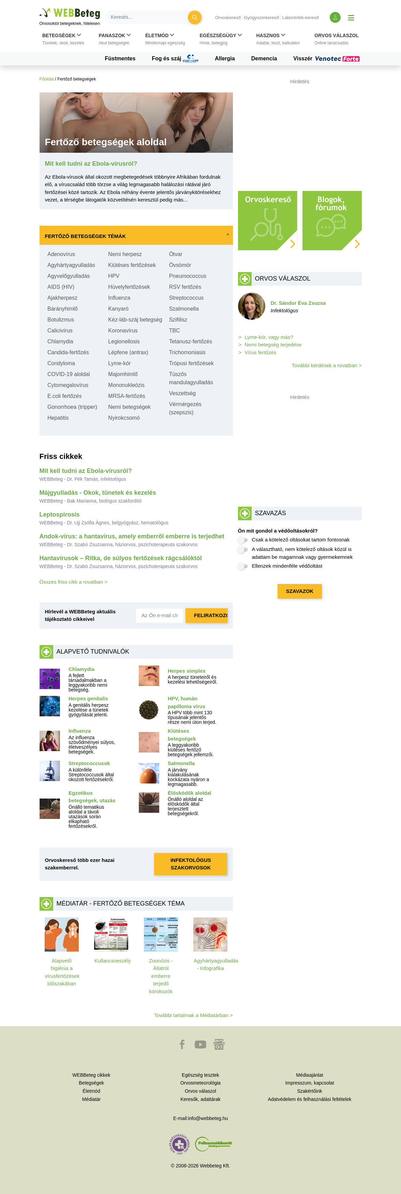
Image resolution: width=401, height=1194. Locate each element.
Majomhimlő (122, 374)
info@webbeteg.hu (208, 1118)
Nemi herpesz (125, 254)
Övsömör (180, 265)
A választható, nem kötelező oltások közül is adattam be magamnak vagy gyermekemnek (302, 553)
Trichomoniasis (187, 352)
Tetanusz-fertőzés (190, 341)
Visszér (327, 59)
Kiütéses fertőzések (132, 265)
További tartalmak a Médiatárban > (193, 1015)
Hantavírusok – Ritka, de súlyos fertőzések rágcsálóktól (121, 558)
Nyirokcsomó (123, 418)
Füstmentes (120, 58)
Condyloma (61, 363)
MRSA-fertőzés (126, 396)
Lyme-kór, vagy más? (269, 337)
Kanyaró (118, 309)
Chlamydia (60, 341)
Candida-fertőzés (68, 352)
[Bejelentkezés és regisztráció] (335, 17)
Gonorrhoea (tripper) (72, 407)
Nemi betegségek (129, 407)
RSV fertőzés (185, 287)
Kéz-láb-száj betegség (135, 320)
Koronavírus (122, 330)
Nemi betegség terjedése (273, 344)
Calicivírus (60, 330)
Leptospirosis (60, 514)
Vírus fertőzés (261, 352)
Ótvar (175, 254)
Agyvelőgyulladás (68, 276)
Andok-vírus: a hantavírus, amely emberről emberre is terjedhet (132, 536)
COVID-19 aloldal (68, 374)
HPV (113, 276)
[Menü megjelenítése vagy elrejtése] (351, 17)
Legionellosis (124, 341)
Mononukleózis (126, 385)
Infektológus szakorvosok (190, 864)
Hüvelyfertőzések (129, 287)
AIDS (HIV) (60, 287)
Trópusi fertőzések (191, 363)
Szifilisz (178, 320)
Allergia (225, 58)
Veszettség (182, 393)
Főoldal (47, 78)
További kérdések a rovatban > (327, 365)
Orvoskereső (228, 17)
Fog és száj (175, 59)
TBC (174, 330)
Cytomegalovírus (67, 385)
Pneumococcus (187, 276)
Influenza (119, 298)
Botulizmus (60, 320)
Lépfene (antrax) (128, 352)
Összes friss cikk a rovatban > (74, 582)
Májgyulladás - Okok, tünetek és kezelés (98, 492)
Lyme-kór (119, 363)
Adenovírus (61, 254)
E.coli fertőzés (64, 396)
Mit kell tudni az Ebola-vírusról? (86, 470)
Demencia (264, 58)
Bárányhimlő (62, 309)
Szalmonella (184, 309)
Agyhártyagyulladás (71, 265)
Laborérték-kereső (300, 17)
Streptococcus (186, 298)
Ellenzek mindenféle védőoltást (287, 566)
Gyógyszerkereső (261, 17)
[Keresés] (150, 17)
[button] (63, 39)
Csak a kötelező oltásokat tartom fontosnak (301, 539)
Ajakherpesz (62, 298)
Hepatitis (58, 418)
